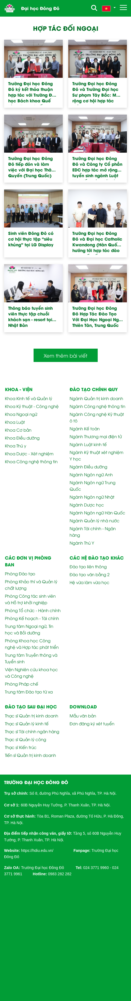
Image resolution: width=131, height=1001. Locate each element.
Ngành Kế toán (85, 428)
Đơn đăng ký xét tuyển (92, 723)
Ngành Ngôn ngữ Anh (91, 474)
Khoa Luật (15, 422)
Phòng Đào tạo (20, 573)
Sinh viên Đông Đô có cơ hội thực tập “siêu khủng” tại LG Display (30, 238)
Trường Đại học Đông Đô (42, 867)
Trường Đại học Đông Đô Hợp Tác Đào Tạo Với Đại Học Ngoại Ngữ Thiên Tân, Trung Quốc (96, 316)
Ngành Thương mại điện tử (96, 436)
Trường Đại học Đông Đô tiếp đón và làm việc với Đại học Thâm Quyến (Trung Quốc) (32, 166)
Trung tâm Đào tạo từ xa (29, 691)
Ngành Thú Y (82, 542)
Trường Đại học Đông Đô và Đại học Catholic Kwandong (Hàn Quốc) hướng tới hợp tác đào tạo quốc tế (97, 242)
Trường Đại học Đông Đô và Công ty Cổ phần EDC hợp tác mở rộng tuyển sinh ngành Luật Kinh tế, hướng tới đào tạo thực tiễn (97, 167)
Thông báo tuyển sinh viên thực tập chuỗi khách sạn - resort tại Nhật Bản (30, 316)
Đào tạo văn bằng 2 (89, 574)
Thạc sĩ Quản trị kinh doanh (31, 715)
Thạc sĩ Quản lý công (25, 739)
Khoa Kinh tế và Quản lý (28, 398)
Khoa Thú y (15, 445)
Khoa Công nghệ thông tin (31, 461)
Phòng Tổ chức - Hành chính (33, 610)
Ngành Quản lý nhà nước (95, 520)
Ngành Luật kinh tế (88, 444)
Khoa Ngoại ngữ (21, 414)
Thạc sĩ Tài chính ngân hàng (32, 731)
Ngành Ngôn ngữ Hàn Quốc (97, 512)
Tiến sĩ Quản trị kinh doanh (30, 755)
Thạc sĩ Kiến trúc (21, 747)
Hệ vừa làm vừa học (89, 582)
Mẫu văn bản (83, 715)
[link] (37, 850)
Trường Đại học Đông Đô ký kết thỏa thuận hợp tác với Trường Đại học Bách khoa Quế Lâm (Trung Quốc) (32, 93)
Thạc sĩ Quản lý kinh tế (27, 723)
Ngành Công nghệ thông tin (97, 406)
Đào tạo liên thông (88, 566)
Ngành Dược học (87, 504)
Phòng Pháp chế (21, 683)
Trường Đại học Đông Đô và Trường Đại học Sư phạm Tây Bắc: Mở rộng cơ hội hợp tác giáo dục (95, 93)
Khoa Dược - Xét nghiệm (29, 453)
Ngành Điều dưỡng (88, 466)
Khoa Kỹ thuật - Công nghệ (32, 406)
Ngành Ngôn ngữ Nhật (92, 496)
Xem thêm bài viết (65, 355)
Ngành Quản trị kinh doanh (96, 398)
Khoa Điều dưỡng (22, 437)
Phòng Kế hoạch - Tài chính (32, 618)
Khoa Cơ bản (18, 429)
